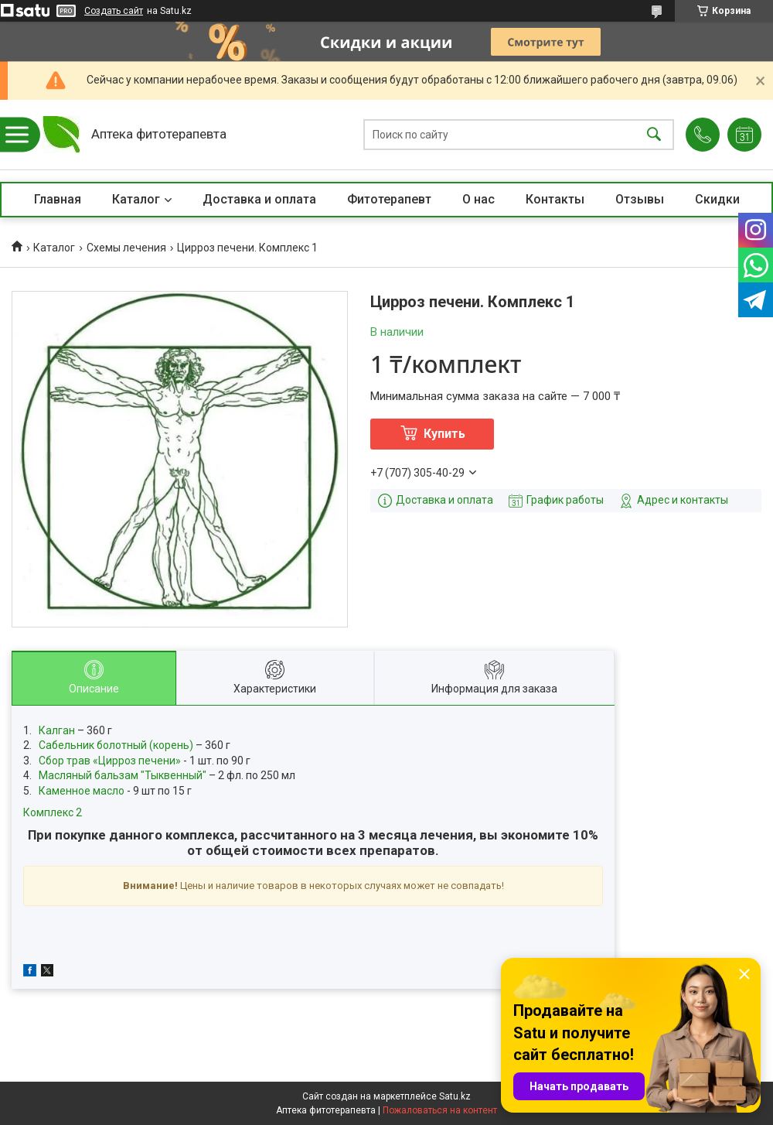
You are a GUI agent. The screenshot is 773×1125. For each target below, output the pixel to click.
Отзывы (639, 199)
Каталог (136, 199)
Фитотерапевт (389, 199)
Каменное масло (81, 791)
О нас (478, 199)
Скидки (717, 199)
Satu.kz (455, 1096)
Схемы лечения (126, 247)
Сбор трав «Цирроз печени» (110, 760)
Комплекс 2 (52, 812)
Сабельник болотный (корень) (117, 745)
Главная (57, 199)
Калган (57, 730)
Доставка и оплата (259, 199)
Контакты (555, 199)
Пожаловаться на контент (440, 1110)
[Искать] (654, 135)
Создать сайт (113, 10)
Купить (444, 433)
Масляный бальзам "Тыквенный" (122, 775)
